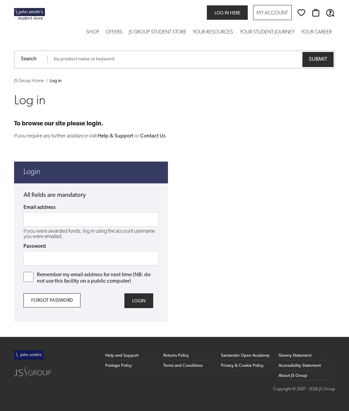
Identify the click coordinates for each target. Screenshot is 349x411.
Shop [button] (92, 32)
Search (29, 59)
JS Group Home (29, 81)
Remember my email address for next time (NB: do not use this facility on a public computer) (87, 278)
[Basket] (316, 12)
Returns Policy (176, 355)
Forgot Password (52, 300)
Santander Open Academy (245, 355)
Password (34, 246)
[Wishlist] (301, 12)
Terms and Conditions (183, 365)
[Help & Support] (330, 12)
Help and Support (121, 355)
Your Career (316, 32)
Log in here (227, 13)
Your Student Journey (267, 32)
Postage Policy (118, 365)
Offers (114, 32)
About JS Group (293, 375)
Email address (39, 207)
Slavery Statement (295, 355)
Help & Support (115, 136)
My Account (272, 13)
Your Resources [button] (213, 32)
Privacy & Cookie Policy (242, 365)
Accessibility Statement (300, 365)
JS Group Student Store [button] (157, 32)
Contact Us (153, 136)
